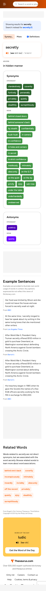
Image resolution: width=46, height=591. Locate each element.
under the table (15, 190)
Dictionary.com (41, 4)
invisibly (20, 483)
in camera (26, 134)
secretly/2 (27, 27)
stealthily (12, 105)
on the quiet (13, 178)
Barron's (11, 354)
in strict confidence (17, 159)
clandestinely (14, 86)
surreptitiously (27, 105)
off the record (11, 489)
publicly (12, 227)
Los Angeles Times (15, 329)
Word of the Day (22, 533)
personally (25, 92)
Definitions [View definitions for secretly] (34, 36)
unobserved (13, 202)
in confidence (14, 141)
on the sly (27, 178)
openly (11, 239)
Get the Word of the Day (22, 550)
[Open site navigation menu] (4, 4)
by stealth (12, 128)
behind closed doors (17, 116)
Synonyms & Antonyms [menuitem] (10, 36)
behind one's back (13, 470)
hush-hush (13, 134)
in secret (12, 153)
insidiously (13, 165)
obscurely (12, 171)
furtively (12, 92)
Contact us (33, 575)
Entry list (10, 575)
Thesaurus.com (9, 4)
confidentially (27, 128)
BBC (9, 310)
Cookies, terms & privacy (26, 579)
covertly (28, 86)
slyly (20, 184)
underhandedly (15, 196)
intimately (26, 165)
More (19, 36)
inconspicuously (12, 477)
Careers (21, 575)
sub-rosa (30, 184)
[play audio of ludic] (17, 542)
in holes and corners (17, 147)
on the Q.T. (26, 171)
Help (9, 579)
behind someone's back (19, 122)
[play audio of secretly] (7, 53)
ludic (22, 537)
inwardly (9, 483)
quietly (24, 99)
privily (11, 184)
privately (12, 99)
